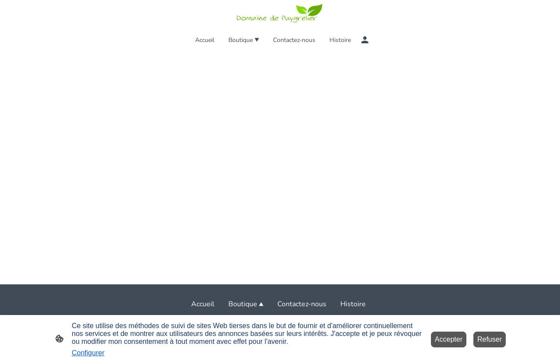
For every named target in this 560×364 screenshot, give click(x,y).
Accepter (448, 339)
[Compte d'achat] (365, 40)
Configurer (88, 353)
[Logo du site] (280, 13)
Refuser (489, 339)
